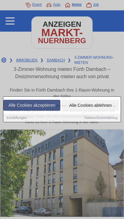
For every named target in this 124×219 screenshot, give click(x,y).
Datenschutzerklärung (101, 118)
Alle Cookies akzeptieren (32, 105)
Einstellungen (16, 118)
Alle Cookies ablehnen (90, 105)
